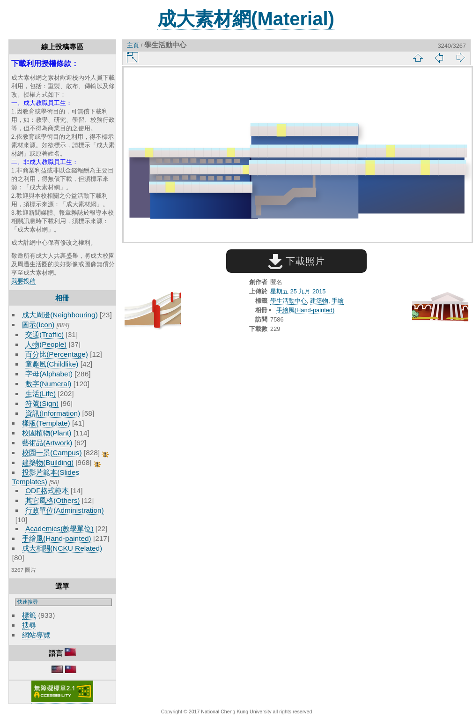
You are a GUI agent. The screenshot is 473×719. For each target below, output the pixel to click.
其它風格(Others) (52, 500)
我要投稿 (23, 281)
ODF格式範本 (46, 490)
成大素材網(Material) (245, 18)
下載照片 (296, 261)
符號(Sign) (42, 403)
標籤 (29, 615)
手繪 (338, 300)
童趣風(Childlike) (51, 364)
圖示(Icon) (38, 325)
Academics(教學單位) (59, 528)
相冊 (62, 298)
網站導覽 (36, 635)
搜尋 (29, 625)
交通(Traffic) (44, 334)
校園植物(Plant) (46, 433)
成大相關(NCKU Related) (62, 548)
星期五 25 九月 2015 (297, 291)
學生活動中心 (288, 300)
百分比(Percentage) (56, 354)
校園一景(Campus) (51, 453)
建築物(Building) (48, 462)
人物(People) (46, 344)
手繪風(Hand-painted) (56, 538)
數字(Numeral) (48, 384)
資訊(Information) (52, 413)
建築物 (319, 300)
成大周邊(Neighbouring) (60, 315)
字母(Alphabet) (49, 374)
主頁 (133, 45)
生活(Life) (40, 393)
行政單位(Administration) (64, 510)
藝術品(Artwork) (47, 443)
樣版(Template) (46, 423)
